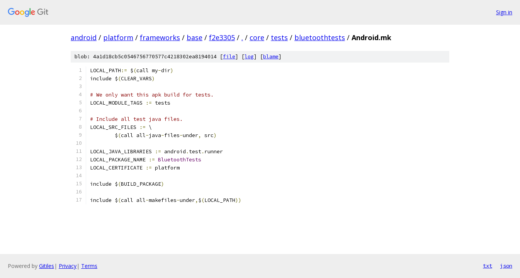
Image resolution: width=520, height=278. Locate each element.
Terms (89, 266)
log (249, 56)
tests (279, 37)
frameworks (160, 37)
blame (271, 56)
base (194, 37)
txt (487, 265)
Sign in (504, 12)
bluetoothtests (319, 37)
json (506, 265)
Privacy (67, 266)
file (229, 56)
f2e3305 (222, 37)
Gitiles (46, 266)
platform (118, 37)
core (257, 37)
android (84, 37)
